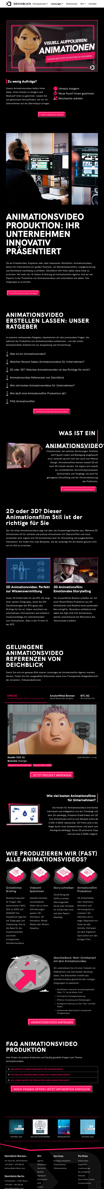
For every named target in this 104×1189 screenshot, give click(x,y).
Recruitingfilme (84, 1172)
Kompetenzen (39, 3)
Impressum (41, 1175)
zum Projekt (83, 757)
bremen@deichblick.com (15, 1168)
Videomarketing (60, 1168)
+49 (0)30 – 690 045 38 (14, 1184)
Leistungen (56, 3)
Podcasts (81, 1175)
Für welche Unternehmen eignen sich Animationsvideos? (40, 1074)
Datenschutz (42, 1179)
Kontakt (92, 3)
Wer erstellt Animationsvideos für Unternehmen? (37, 1069)
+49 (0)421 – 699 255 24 (14, 1164)
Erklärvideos (83, 1160)
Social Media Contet (86, 1179)
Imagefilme (82, 1164)
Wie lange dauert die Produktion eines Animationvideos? (40, 1080)
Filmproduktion (60, 1164)
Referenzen (71, 3)
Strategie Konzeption (62, 1160)
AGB (39, 1183)
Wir (82, 3)
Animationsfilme (84, 1183)
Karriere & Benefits (41, 1170)
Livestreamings (84, 1168)
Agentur (40, 1160)
